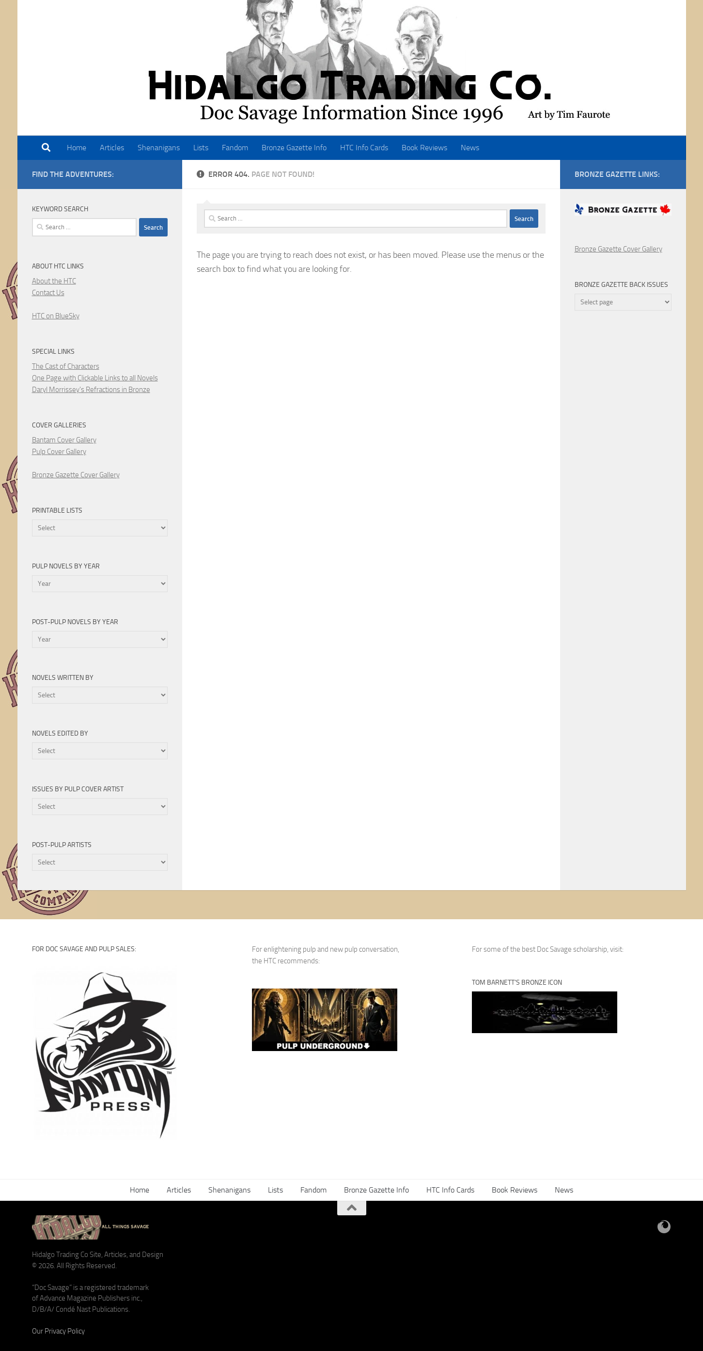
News (470, 147)
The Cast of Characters (65, 366)
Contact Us (48, 292)
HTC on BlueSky (55, 316)
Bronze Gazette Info (294, 147)
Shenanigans (159, 147)
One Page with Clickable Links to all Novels (95, 378)
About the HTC (54, 281)
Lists (200, 147)
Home (76, 147)
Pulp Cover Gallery (59, 451)
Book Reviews (424, 147)
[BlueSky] (664, 1227)
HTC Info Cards (364, 147)
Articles (112, 147)
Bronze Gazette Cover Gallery (76, 475)
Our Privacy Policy (58, 1331)
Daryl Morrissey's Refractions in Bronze (91, 389)
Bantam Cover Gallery (64, 440)
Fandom (235, 147)
